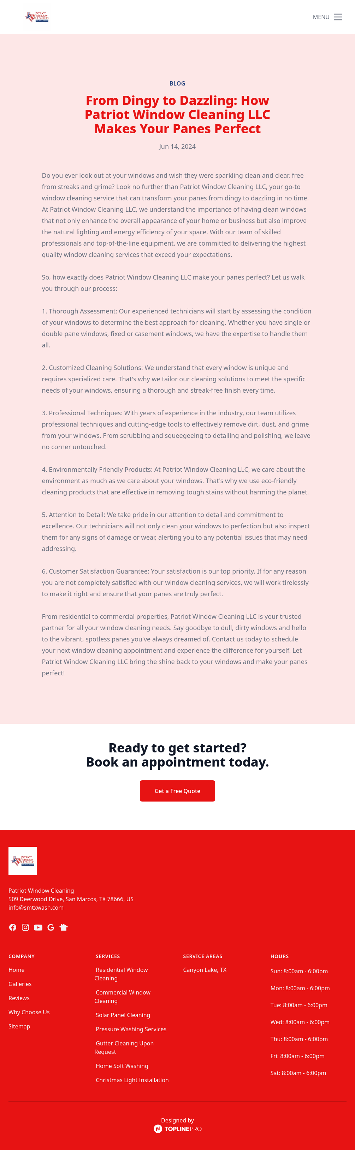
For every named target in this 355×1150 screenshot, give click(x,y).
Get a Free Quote (178, 791)
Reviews (19, 998)
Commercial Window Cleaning (122, 996)
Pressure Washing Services (131, 1029)
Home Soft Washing (122, 1066)
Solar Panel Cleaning (123, 1015)
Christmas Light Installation (132, 1080)
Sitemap (19, 1026)
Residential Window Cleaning (121, 974)
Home (16, 970)
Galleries (19, 984)
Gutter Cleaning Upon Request (124, 1047)
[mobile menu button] (338, 16)
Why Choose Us (29, 1012)
